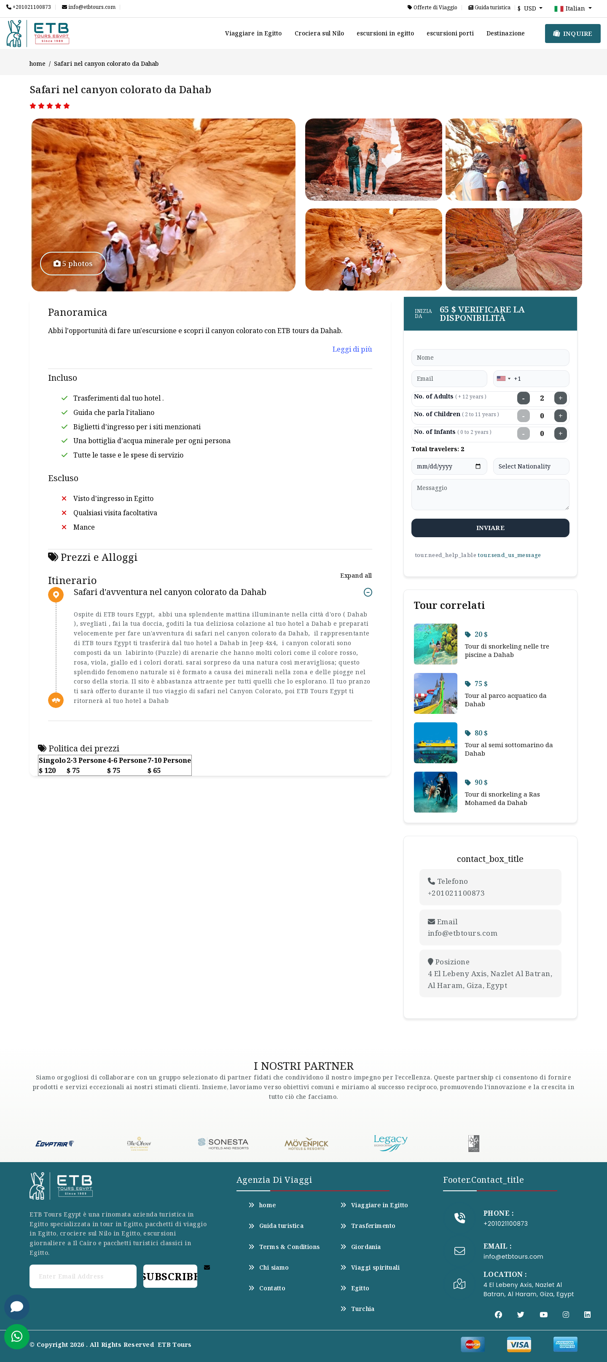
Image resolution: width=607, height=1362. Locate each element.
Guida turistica (489, 7)
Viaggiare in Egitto (253, 33)
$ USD (528, 8)
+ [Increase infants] (561, 433)
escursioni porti (450, 33)
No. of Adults (450, 396)
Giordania (360, 1247)
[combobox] (503, 379)
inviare (490, 527)
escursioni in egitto (385, 33)
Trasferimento (368, 1225)
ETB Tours (175, 1344)
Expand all (356, 575)
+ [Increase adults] (561, 398)
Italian (570, 9)
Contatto (267, 1288)
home (38, 63)
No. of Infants (453, 432)
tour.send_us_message (509, 555)
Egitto (355, 1288)
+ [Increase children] (561, 416)
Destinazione (505, 33)
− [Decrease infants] (523, 433)
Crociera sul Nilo (319, 33)
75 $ (476, 683)
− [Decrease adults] (523, 398)
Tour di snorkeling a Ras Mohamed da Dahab (502, 798)
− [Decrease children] (523, 416)
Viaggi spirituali (370, 1267)
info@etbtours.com (88, 7)
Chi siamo (268, 1267)
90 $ (476, 782)
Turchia (357, 1308)
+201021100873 (28, 7)
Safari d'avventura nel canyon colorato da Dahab (170, 592)
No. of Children (456, 414)
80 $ (476, 733)
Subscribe (170, 1276)
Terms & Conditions (284, 1247)
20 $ (476, 634)
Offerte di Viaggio (432, 7)
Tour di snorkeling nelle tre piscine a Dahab (507, 650)
